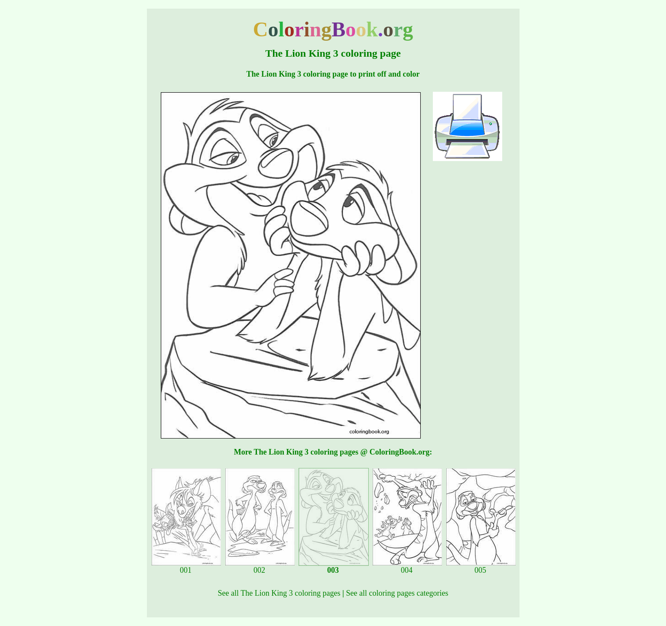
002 (260, 566)
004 (407, 566)
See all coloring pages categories (397, 593)
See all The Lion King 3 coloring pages (279, 593)
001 (186, 566)
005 (481, 566)
